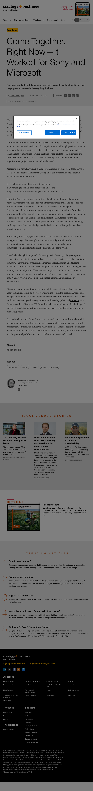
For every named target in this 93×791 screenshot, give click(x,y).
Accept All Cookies (69, 132)
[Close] (76, 118)
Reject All (52, 132)
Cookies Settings (24, 132)
